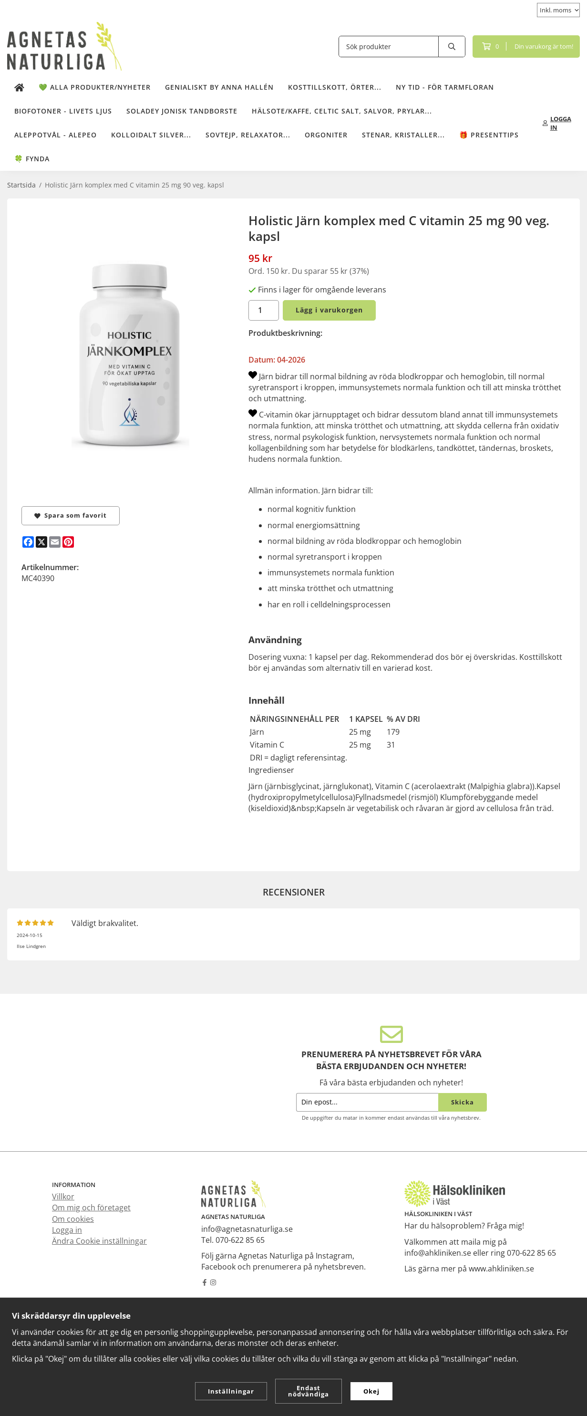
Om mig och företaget (91, 1207)
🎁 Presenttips (489, 134)
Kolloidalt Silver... (151, 134)
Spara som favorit (70, 515)
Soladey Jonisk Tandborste (181, 110)
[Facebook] (28, 542)
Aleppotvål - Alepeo (55, 134)
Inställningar (231, 1391)
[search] (452, 46)
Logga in (67, 1230)
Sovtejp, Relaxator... (248, 134)
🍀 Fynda (32, 158)
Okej (371, 1391)
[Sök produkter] (389, 46)
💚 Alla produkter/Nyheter (95, 87)
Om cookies (73, 1219)
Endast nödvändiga (308, 1391)
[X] (41, 542)
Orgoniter (326, 134)
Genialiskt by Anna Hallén (219, 87)
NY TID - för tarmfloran (445, 87)
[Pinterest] (68, 542)
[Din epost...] (367, 1102)
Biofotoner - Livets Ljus (63, 110)
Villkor (63, 1196)
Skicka (462, 1102)
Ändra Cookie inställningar (99, 1241)
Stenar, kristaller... (403, 134)
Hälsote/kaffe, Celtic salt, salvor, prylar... (342, 110)
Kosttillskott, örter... (334, 87)
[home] (19, 87)
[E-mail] (55, 542)
